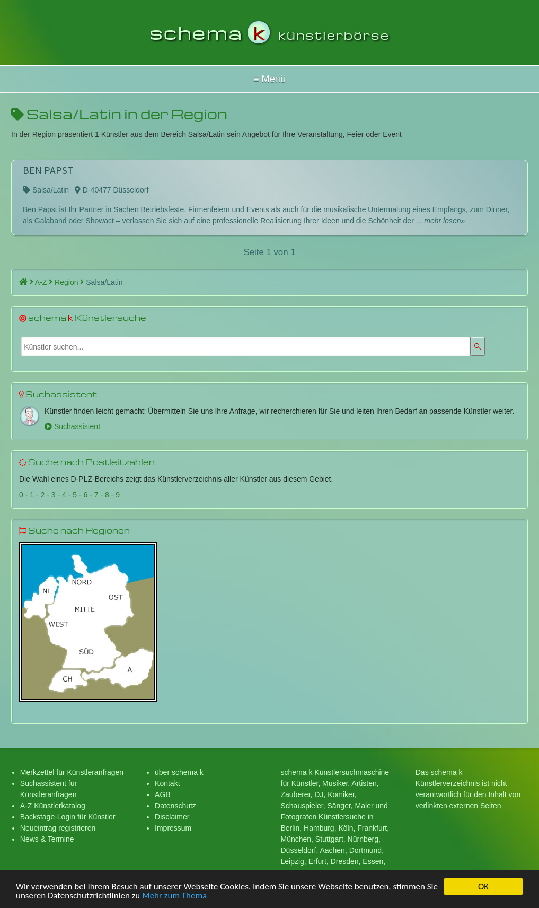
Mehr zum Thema (174, 898)
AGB (163, 794)
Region (69, 282)
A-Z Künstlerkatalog (52, 805)
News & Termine (47, 839)
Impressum (173, 828)
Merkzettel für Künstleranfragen (71, 772)
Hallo (269, 79)
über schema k (179, 772)
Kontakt (167, 783)
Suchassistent (72, 426)
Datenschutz (175, 805)
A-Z (43, 282)
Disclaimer (172, 817)
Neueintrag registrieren (57, 828)
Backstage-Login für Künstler (68, 817)
